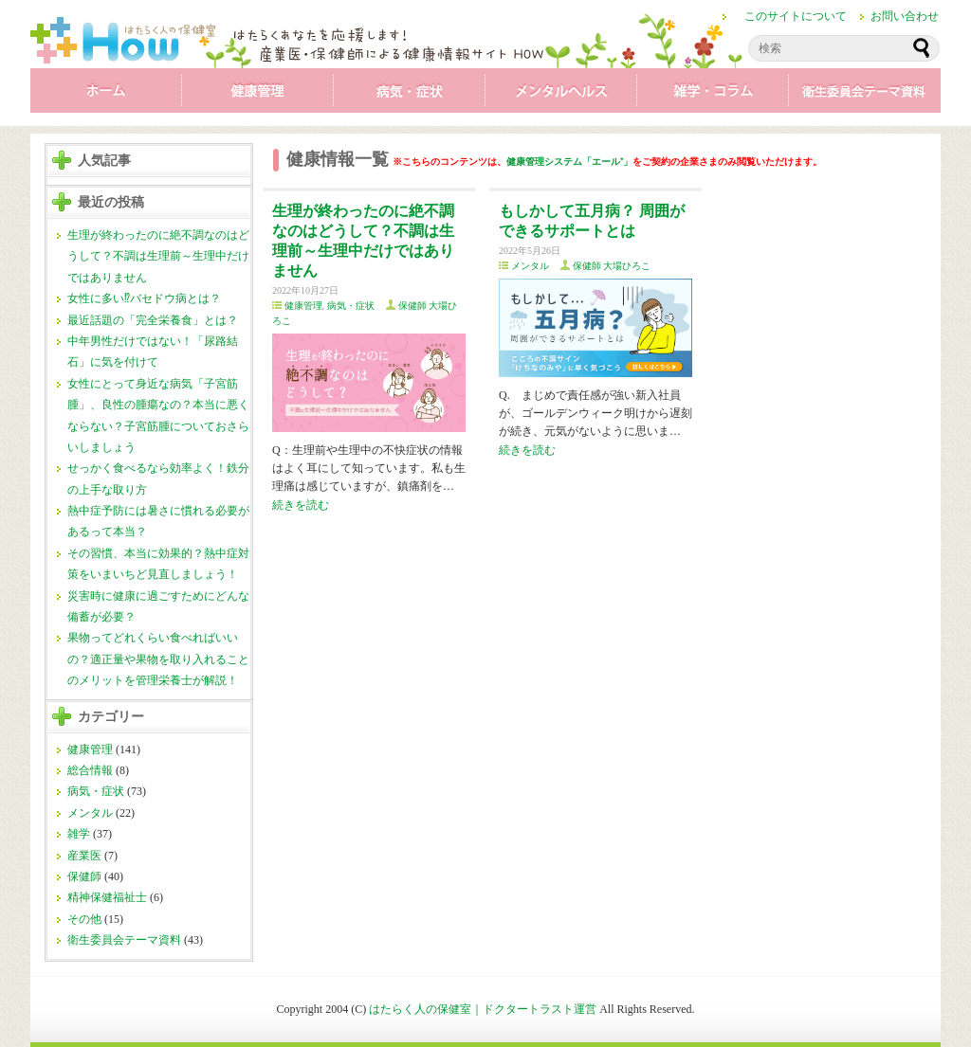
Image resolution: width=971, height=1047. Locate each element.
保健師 (84, 876)
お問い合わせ (904, 16)
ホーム (106, 94)
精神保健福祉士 (107, 897)
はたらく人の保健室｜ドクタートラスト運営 (482, 1009)
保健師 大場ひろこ (612, 266)
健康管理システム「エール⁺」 (569, 161)
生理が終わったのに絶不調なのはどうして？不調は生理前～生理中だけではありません (158, 256)
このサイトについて (795, 16)
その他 (84, 919)
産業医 (84, 855)
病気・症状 (410, 94)
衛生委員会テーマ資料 (865, 94)
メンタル (561, 94)
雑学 (713, 94)
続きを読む (300, 505)
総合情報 (90, 770)
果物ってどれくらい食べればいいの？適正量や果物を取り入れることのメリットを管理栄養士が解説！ (158, 659)
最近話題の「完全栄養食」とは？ (152, 320)
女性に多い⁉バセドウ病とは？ (144, 298)
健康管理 (258, 94)
